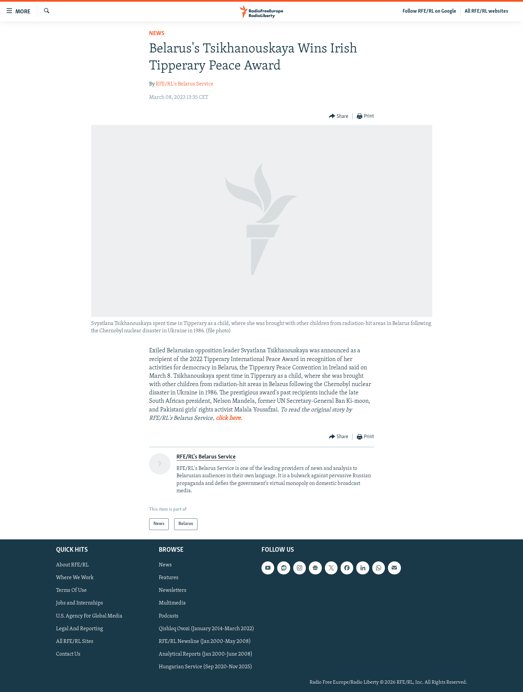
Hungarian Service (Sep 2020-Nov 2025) (205, 666)
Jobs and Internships (79, 603)
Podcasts (168, 616)
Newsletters (172, 590)
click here (228, 418)
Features (168, 577)
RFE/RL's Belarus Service (184, 84)
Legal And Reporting (79, 628)
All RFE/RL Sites (74, 641)
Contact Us (68, 654)
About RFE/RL (72, 565)
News (156, 33)
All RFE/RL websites (486, 11)
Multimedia (172, 603)
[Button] (339, 116)
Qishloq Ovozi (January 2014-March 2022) (206, 628)
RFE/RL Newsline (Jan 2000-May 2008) (205, 641)
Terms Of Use (71, 590)
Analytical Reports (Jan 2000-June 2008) (205, 654)
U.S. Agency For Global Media (89, 616)
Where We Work (75, 577)
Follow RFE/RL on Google (429, 11)
